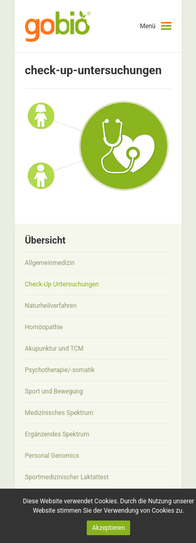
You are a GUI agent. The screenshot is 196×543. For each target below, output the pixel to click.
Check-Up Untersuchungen (62, 284)
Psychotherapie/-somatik (60, 370)
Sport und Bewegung (54, 391)
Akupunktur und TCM (54, 348)
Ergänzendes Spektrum (57, 434)
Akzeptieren (108, 528)
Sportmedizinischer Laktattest (67, 477)
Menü (147, 26)
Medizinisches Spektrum (59, 413)
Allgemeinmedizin (50, 263)
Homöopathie (44, 327)
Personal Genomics (52, 455)
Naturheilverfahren (51, 305)
